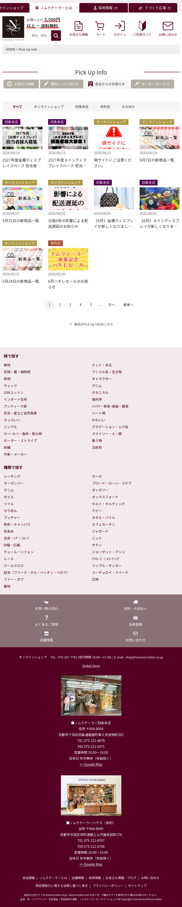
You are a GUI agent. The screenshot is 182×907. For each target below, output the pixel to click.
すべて (17, 106)
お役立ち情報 (24, 83)
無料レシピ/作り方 (65, 83)
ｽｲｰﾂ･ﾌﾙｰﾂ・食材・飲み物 (23, 433)
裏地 (7, 586)
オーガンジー (14, 483)
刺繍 (7, 447)
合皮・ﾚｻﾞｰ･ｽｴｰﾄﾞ (17, 538)
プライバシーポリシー (108, 885)
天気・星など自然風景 (20, 413)
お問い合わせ (150, 878)
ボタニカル (100, 392)
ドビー (97, 510)
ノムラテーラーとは (53, 878)
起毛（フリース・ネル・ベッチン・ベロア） (37, 572)
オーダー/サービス (155, 83)
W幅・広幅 (12, 545)
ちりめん (10, 510)
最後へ (128, 304)
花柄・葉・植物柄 (17, 371)
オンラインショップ (49, 106)
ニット (97, 538)
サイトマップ (137, 885)
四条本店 (81, 106)
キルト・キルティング (108, 503)
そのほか (128, 106)
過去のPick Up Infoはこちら (93, 324)
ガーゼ (97, 476)
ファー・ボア (14, 579)
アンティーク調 (15, 406)
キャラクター (102, 378)
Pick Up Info (28, 49)
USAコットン (13, 392)
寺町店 (105, 106)
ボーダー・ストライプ (20, 440)
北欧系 (97, 447)
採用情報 (95, 878)
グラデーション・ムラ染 (110, 426)
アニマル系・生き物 (107, 371)
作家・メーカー (15, 454)
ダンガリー (100, 490)
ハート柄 (98, 413)
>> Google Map (91, 764)
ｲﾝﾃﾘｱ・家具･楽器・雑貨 (110, 406)
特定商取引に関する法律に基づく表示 (62, 885)
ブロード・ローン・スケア (112, 483)
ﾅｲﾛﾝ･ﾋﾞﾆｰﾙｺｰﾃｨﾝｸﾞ (106, 558)
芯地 (95, 579)
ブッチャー (12, 517)
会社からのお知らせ (110, 83)
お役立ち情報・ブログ (120, 878)
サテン (97, 545)
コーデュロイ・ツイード (110, 572)
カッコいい (12, 420)
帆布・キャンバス (17, 524)
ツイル (9, 503)
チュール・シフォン (19, 551)
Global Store (91, 665)
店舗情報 (78, 878)
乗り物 (97, 440)
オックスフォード (105, 496)
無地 (7, 365)
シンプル (10, 426)
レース (9, 558)
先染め (9, 531)
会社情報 (29, 878)
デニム (97, 385)
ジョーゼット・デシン (108, 551)
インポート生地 (15, 399)
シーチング (12, 476)
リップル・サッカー (107, 565)
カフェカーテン (103, 524)
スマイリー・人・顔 (107, 433)
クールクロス (14, 565)
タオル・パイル (103, 517)
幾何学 (97, 399)
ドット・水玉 (102, 365)
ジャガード (100, 531)
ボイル (9, 496)
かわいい (98, 420)
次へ (111, 304)
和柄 (7, 378)
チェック (10, 385)
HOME (10, 49)
